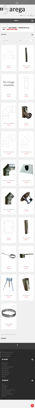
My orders (5, 365)
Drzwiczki (9, 238)
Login (4, 376)
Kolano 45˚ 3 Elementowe (26, 152)
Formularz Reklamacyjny (8, 393)
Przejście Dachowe (26, 180)
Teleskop (26, 94)
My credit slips (6, 368)
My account (5, 359)
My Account (5, 363)
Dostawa (4, 388)
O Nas (4, 384)
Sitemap (4, 395)
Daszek (26, 209)
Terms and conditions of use (9, 390)
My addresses (6, 370)
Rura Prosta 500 (26, 238)
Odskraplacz (26, 266)
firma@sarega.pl (7, 356)
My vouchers (5, 374)
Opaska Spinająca (9, 324)
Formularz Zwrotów (7, 391)
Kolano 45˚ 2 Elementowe (8, 209)
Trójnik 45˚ (9, 66)
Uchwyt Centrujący (9, 295)
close (17, 2)
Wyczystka (9, 94)
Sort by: (20, 40)
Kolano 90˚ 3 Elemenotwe (8, 152)
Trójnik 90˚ (26, 123)
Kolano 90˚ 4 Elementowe (8, 123)
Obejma (9, 266)
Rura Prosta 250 (26, 295)
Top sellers (3, 34)
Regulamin (5, 386)
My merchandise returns (8, 367)
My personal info (6, 372)
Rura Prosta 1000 (26, 66)
